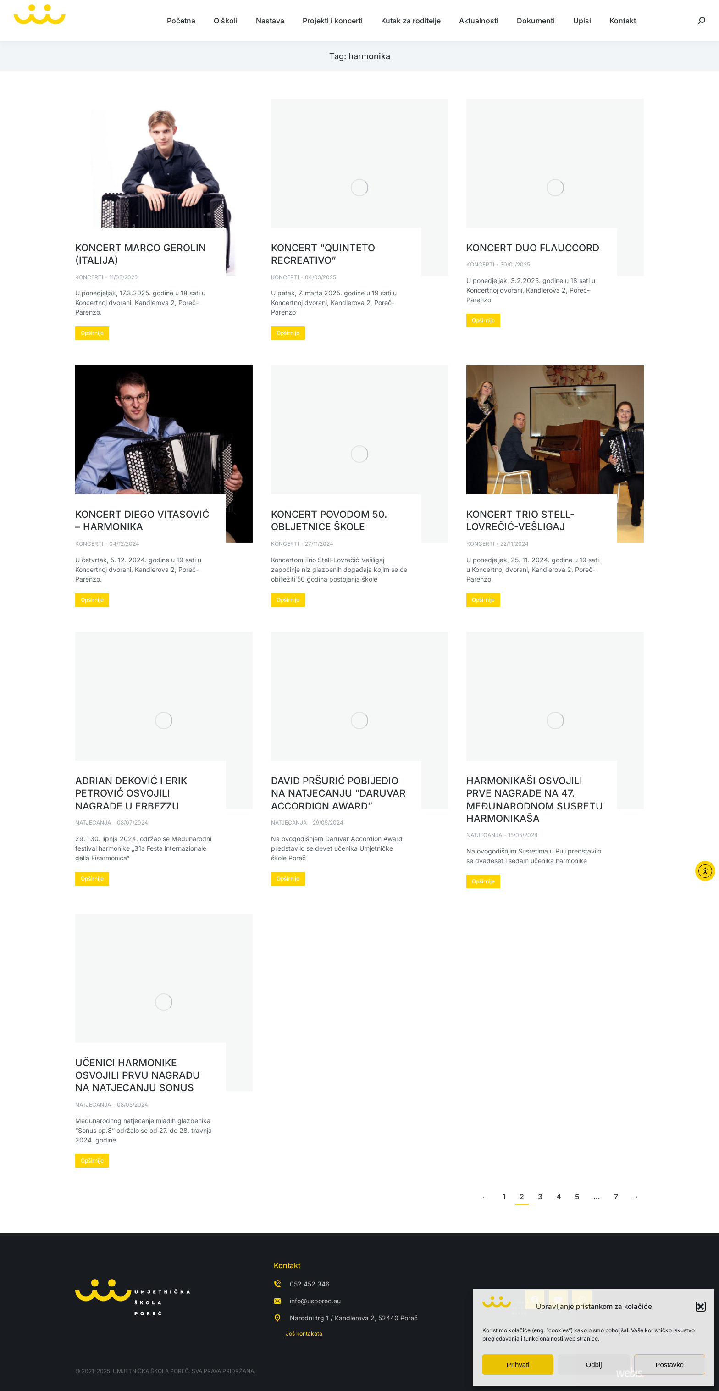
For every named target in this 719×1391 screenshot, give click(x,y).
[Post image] (164, 187)
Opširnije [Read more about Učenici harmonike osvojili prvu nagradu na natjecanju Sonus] (92, 1160)
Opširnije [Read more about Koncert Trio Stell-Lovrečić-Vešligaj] (483, 599)
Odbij (594, 1365)
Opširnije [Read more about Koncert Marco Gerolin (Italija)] (92, 332)
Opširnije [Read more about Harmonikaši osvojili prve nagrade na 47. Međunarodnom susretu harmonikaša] (483, 881)
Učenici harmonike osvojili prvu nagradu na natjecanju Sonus (137, 1075)
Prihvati (518, 1365)
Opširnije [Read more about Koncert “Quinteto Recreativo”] (288, 332)
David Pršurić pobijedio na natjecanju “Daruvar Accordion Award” (338, 793)
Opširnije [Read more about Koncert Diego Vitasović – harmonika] (92, 599)
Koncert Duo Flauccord (532, 248)
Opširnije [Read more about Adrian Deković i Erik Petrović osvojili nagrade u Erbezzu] (92, 878)
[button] (700, 1306)
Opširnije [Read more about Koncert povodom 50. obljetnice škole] (288, 599)
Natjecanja (93, 822)
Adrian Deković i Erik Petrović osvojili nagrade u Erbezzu (131, 793)
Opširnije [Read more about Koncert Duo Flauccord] (483, 320)
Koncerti (89, 277)
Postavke (669, 1365)
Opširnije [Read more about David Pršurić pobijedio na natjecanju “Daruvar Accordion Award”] (288, 878)
